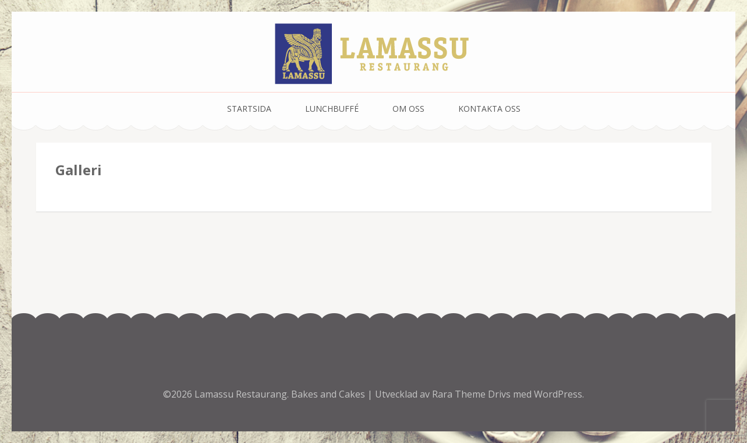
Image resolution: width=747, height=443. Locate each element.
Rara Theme (460, 394)
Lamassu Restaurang (240, 394)
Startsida (249, 108)
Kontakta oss (489, 108)
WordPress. (559, 394)
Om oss (408, 108)
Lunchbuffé (332, 108)
